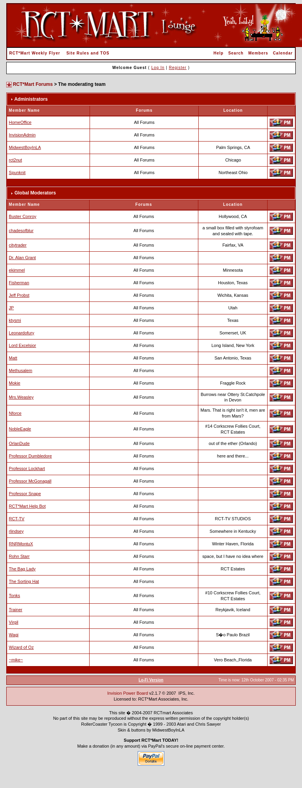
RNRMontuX (21, 543)
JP (11, 307)
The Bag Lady (22, 568)
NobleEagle (20, 429)
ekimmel (17, 270)
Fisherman (19, 282)
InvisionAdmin (22, 135)
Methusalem (20, 370)
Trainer (15, 609)
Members (258, 53)
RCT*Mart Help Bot (27, 506)
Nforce (15, 413)
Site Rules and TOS (88, 53)
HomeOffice (20, 122)
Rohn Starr (19, 556)
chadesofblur (21, 230)
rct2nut (15, 160)
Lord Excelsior (22, 345)
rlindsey (16, 531)
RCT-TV (17, 518)
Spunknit (17, 172)
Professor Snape (25, 493)
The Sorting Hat (24, 581)
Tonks (14, 595)
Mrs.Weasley (21, 397)
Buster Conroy (22, 216)
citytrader (18, 245)
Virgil (13, 622)
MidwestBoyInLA (25, 147)
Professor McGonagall (30, 481)
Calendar (283, 53)
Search (235, 53)
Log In (158, 67)
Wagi (14, 634)
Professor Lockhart (27, 468)
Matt (13, 358)
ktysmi (15, 320)
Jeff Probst (19, 295)
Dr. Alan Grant (22, 257)
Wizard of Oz (21, 647)
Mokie (14, 383)
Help (219, 53)
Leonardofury (21, 332)
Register (178, 67)
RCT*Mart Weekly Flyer (34, 53)
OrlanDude (19, 443)
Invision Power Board (127, 693)
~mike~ (16, 659)
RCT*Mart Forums (33, 84)
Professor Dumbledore (30, 456)
